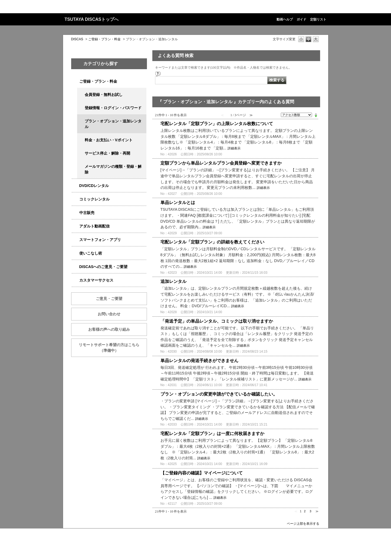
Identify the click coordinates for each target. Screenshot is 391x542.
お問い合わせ (109, 314)
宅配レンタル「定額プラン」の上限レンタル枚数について (216, 123)
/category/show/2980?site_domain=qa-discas (75, 186)
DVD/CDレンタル (94, 185)
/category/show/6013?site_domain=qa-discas (75, 213)
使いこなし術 (90, 253)
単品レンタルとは (177, 202)
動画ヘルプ (285, 19)
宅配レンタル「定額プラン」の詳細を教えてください (212, 242)
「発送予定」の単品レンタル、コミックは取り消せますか (216, 321)
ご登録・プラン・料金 (104, 39)
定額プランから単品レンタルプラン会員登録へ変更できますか (221, 163)
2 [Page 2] (304, 511)
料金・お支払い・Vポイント (109, 140)
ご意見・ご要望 (109, 298)
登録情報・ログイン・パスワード (113, 108)
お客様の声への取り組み (109, 329)
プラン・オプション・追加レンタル (113, 124)
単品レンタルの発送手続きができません (199, 360)
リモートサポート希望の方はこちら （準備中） (113, 348)
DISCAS (77, 39)
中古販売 (86, 212)
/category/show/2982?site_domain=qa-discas (75, 240)
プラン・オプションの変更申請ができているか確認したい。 (218, 394)
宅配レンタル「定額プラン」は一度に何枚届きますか (212, 433)
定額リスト (318, 19)
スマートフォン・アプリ (100, 239)
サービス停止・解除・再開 (107, 153)
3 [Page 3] (310, 511)
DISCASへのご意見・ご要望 (103, 267)
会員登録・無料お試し (104, 94)
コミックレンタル (94, 199)
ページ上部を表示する (303, 523)
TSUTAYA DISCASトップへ (92, 19)
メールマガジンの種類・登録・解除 (113, 169)
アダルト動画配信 (94, 226)
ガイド (301, 19)
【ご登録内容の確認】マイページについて (201, 473)
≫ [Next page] (317, 511)
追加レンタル (173, 281)
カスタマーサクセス (96, 280)
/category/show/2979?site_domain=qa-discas (75, 81)
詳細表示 (234, 148)
